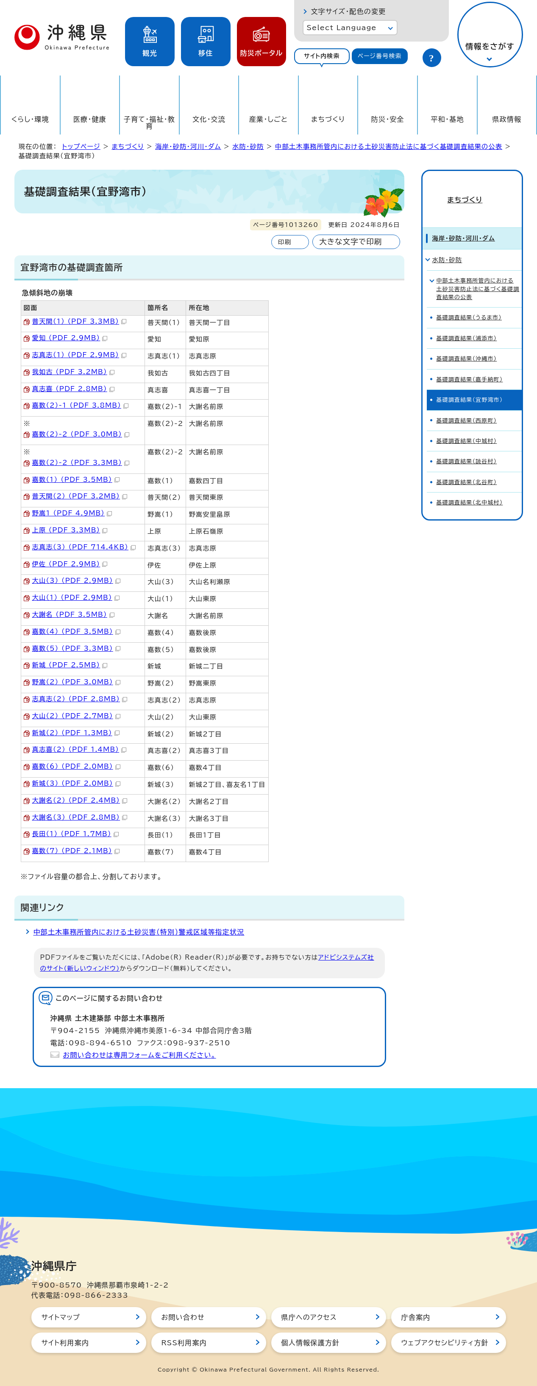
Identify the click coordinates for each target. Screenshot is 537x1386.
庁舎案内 (416, 1317)
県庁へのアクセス (309, 1317)
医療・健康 (89, 119)
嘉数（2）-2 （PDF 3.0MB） (80, 434)
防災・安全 (387, 119)
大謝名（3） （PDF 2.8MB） (80, 817)
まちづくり (328, 119)
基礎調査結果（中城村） (467, 426)
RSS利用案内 (184, 1342)
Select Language (342, 27)
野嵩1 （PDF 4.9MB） (72, 513)
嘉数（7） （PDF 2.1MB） (76, 851)
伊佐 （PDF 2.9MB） (70, 564)
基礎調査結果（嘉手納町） (470, 365)
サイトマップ (61, 1317)
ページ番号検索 (380, 56)
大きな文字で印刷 (350, 241)
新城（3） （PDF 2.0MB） (76, 783)
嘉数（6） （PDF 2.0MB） (76, 766)
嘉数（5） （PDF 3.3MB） (76, 648)
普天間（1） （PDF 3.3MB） (79, 321)
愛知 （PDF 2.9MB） (70, 338)
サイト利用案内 (65, 1342)
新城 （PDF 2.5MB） (70, 665)
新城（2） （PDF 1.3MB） (76, 733)
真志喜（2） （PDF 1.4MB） (79, 749)
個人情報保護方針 (310, 1342)
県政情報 (506, 119)
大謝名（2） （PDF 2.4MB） (80, 800)
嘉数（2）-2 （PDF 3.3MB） (80, 462)
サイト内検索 (322, 56)
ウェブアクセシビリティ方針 (445, 1342)
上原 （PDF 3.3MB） (70, 530)
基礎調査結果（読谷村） (467, 447)
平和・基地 (447, 119)
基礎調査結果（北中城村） (470, 488)
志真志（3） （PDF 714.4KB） (84, 547)
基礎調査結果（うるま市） (469, 303)
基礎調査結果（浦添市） (467, 324)
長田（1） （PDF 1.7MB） (75, 834)
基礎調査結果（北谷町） (467, 467)
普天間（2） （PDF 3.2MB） (80, 496)
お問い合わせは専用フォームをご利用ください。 (139, 1055)
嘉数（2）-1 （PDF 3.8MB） (80, 405)
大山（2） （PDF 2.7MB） (76, 716)
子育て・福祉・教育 (149, 122)
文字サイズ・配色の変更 (348, 11)
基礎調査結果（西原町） (467, 406)
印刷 (284, 242)
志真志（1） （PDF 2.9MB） (79, 355)
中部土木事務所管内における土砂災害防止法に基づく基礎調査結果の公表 (388, 146)
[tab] (322, 56)
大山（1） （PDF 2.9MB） (76, 597)
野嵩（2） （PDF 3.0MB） (76, 682)
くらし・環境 (30, 119)
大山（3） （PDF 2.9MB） (76, 580)
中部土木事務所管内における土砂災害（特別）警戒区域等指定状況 (139, 932)
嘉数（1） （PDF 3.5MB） (76, 479)
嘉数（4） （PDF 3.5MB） (76, 631)
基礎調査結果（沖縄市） (467, 344)
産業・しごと (268, 119)
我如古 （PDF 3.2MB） (73, 372)
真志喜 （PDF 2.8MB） (73, 389)
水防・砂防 (248, 146)
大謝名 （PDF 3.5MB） (73, 614)
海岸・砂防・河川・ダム (188, 146)
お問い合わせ (183, 1317)
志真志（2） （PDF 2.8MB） (80, 699)
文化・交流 (208, 119)
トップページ (81, 146)
